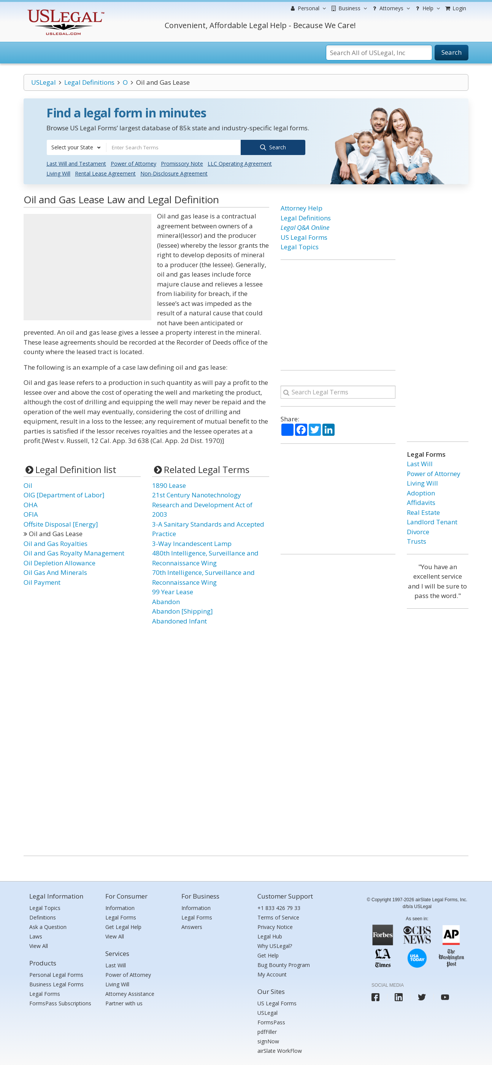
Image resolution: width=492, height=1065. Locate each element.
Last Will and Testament (76, 163)
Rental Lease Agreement (105, 173)
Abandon (166, 601)
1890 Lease (169, 484)
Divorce (418, 531)
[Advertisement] (87, 267)
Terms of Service (278, 917)
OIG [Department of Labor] (64, 494)
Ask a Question (48, 926)
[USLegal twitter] (422, 997)
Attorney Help (301, 207)
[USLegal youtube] (445, 997)
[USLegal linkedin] (399, 997)
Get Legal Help (123, 926)
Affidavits (421, 502)
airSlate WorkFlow (279, 1050)
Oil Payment (42, 581)
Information (120, 907)
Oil (28, 484)
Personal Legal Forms (56, 974)
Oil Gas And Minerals (55, 572)
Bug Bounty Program (283, 964)
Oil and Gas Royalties (55, 542)
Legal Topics (300, 246)
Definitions (42, 917)
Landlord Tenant (432, 521)
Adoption (421, 492)
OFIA (31, 514)
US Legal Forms (304, 236)
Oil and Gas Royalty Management (74, 552)
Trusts (416, 540)
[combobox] (76, 147)
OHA (31, 504)
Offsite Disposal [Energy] (61, 523)
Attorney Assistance (129, 993)
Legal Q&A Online (305, 227)
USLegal (43, 82)
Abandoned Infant (179, 620)
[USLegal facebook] (375, 997)
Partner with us (124, 1002)
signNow (268, 1040)
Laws (35, 936)
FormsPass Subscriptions (60, 1002)
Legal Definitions (89, 82)
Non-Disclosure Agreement (174, 173)
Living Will (58, 173)
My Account (272, 974)
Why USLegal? (274, 945)
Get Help (268, 955)
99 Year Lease (172, 591)
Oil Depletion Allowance (59, 562)
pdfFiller (267, 1031)
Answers (191, 926)
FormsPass (271, 1021)
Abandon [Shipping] (182, 610)
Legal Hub (269, 936)
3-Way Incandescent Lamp (192, 542)
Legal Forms (44, 993)
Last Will (420, 463)
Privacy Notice (275, 926)
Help (427, 8)
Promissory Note (182, 163)
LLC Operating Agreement (240, 163)
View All (38, 945)
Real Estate (423, 511)
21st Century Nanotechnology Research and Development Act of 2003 (202, 504)
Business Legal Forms (56, 983)
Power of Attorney (133, 163)
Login (455, 8)
